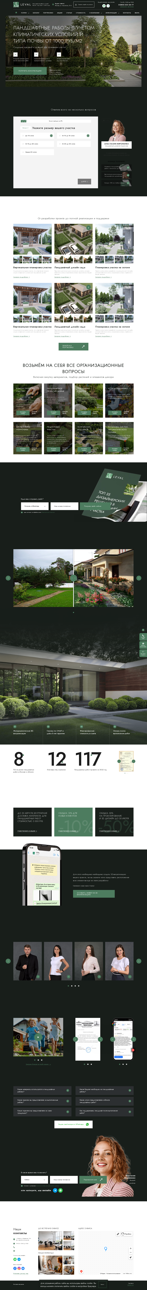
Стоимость (80, 13)
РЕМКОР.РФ (130, 1285)
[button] (8, 578)
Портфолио (48, 13)
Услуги (24, 13)
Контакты (127, 13)
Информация (111, 13)
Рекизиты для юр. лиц (20, 1273)
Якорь (137, 13)
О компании (94, 13)
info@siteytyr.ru (20, 1250)
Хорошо (102, 1284)
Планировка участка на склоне (112, 267)
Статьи (69, 13)
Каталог (36, 13)
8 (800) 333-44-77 (126, 5)
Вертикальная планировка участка (32, 267)
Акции (59, 13)
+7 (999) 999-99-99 (24, 1247)
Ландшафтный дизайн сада (69, 267)
